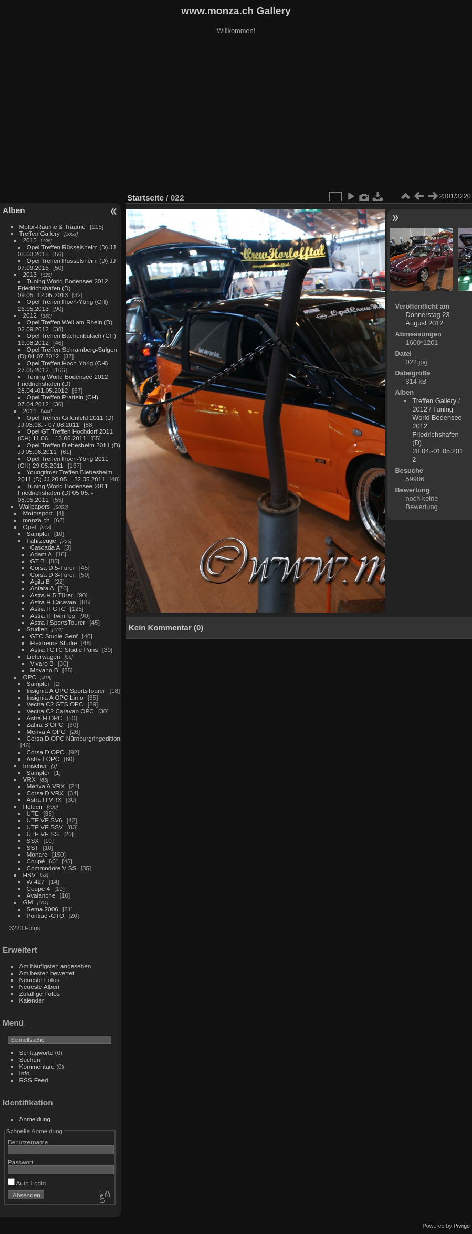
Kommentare (37, 1066)
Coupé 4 (38, 888)
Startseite (145, 197)
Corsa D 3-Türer (52, 574)
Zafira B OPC (45, 724)
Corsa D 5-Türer (52, 567)
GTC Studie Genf (54, 635)
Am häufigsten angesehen (55, 966)
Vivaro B (42, 663)
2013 (30, 274)
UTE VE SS (43, 833)
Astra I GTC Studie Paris (64, 649)
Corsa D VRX (45, 792)
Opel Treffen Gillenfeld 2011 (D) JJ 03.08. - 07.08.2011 (66, 421)
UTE (33, 813)
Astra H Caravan (53, 601)
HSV (29, 874)
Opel (29, 526)
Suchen (29, 1059)
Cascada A (45, 547)
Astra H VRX (44, 799)
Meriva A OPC (46, 731)
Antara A (42, 588)
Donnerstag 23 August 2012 (428, 319)
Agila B (40, 581)
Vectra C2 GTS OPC (55, 704)
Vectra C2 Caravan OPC (60, 711)
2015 (30, 240)
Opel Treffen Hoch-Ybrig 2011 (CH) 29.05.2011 (63, 462)
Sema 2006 (42, 908)
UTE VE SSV (45, 827)
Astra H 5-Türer (51, 595)
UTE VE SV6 (44, 820)
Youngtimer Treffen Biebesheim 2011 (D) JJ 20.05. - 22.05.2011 (65, 475)
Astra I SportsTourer (58, 622)
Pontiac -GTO (46, 915)
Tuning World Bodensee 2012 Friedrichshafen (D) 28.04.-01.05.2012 (63, 383)
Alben (14, 210)
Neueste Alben (39, 986)
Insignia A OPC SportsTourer (66, 690)
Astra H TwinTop (52, 615)
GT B (37, 560)
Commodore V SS (52, 867)
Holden (33, 806)
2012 (30, 315)
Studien (37, 629)
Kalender (31, 1000)
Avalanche (41, 895)
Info (24, 1073)
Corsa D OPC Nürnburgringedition (74, 738)
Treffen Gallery (39, 233)
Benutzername (28, 1141)
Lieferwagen (43, 656)
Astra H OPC (44, 717)
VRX (29, 779)
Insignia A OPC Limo (55, 697)
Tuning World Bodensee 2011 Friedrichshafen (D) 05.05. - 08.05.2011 (63, 492)
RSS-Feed (33, 1080)
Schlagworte (36, 1052)
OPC (30, 676)
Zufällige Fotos (39, 993)
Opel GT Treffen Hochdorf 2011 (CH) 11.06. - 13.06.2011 (65, 434)
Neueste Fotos (39, 979)
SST (33, 847)
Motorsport (38, 513)
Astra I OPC (43, 758)
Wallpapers (34, 506)
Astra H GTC (48, 608)
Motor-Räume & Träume (52, 226)
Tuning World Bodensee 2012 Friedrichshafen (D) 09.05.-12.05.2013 (63, 288)
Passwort (20, 1161)
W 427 (36, 881)
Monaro (37, 854)
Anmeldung (35, 1118)
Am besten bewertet (47, 972)
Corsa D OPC (46, 751)
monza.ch (36, 519)
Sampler (38, 533)
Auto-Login (27, 1182)
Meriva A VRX (46, 786)
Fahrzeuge (41, 540)
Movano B (44, 670)
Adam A (41, 554)
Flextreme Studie (53, 642)
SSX (33, 840)
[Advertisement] (236, 114)
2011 (30, 410)
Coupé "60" (42, 861)
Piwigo (462, 1225)
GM (28, 902)
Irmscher (35, 765)
